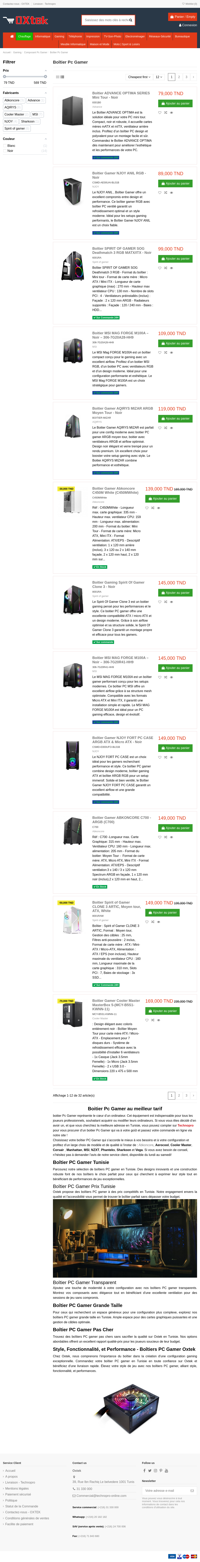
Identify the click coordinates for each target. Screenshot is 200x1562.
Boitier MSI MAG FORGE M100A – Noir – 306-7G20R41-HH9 (120, 660)
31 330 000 (84, 1489)
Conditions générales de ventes (27, 1518)
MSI (94, 346)
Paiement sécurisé (18, 1494)
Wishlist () (189, 4)
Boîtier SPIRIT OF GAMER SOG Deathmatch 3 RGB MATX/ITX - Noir (122, 251)
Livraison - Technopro (44, 4)
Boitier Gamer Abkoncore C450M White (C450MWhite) (115, 491)
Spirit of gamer (100, 261)
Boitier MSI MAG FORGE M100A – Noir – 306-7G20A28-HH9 (120, 335)
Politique (11, 1500)
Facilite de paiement (19, 1524)
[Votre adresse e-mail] (165, 1491)
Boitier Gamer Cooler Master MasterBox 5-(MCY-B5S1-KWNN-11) (116, 1005)
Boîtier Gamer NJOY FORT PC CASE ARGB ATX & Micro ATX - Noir (122, 740)
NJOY (95, 186)
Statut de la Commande (21, 1506)
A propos (11, 1476)
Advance (97, 106)
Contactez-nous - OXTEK (16, 4)
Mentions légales (17, 1488)
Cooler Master (100, 1018)
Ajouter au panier (175, 103)
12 (159, 77)
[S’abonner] (192, 1491)
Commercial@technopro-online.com (101, 1495)
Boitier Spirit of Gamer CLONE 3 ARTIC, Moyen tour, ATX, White (116, 906)
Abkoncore (98, 501)
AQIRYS (97, 421)
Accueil (10, 1470)
